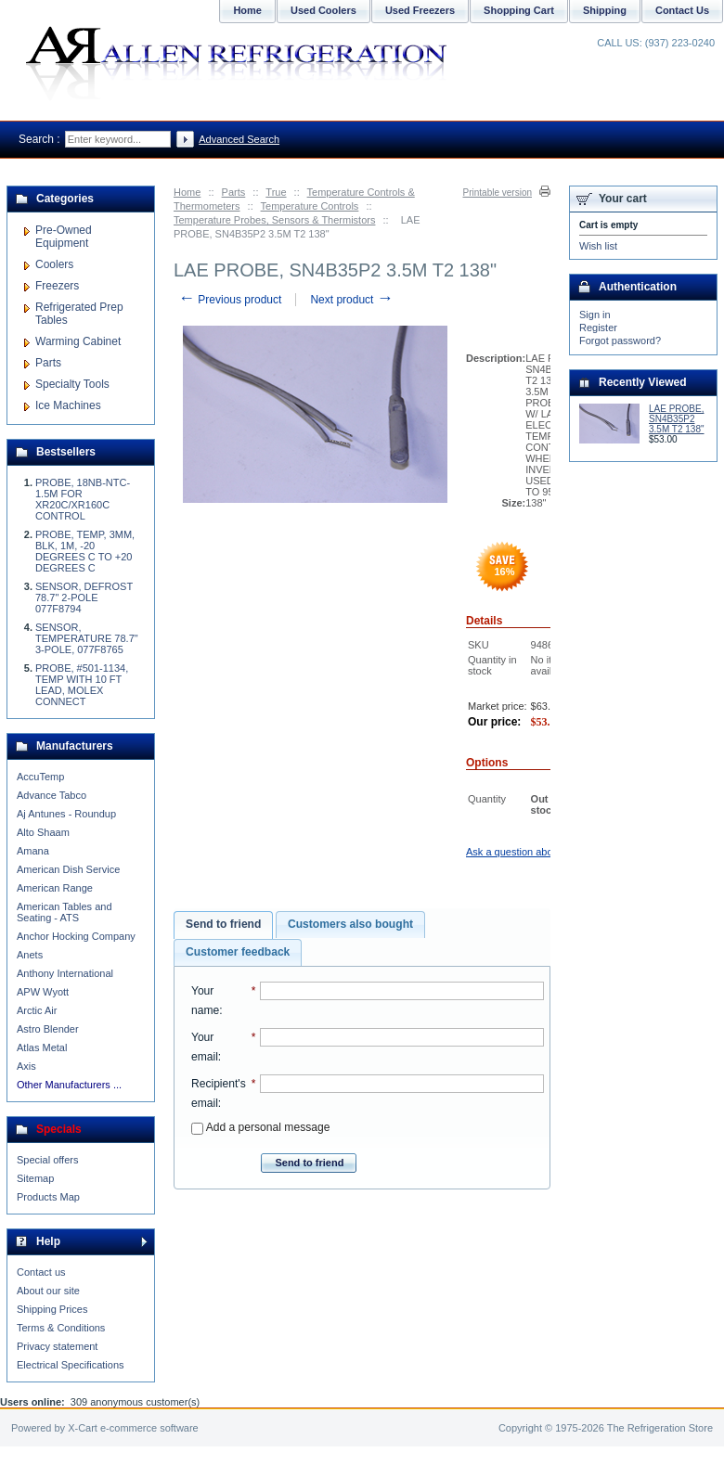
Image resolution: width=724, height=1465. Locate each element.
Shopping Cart (519, 10)
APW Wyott (43, 991)
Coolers (54, 264)
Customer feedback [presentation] (238, 951)
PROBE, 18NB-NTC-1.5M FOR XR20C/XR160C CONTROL (82, 499)
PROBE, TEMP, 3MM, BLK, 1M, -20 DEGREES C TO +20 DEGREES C (85, 551)
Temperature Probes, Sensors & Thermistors (274, 219)
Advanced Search (239, 139)
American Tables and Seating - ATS (64, 912)
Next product (351, 299)
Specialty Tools (72, 384)
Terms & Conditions (61, 1327)
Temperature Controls (310, 206)
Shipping (605, 10)
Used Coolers (323, 10)
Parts (234, 192)
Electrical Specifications (70, 1364)
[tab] (223, 925)
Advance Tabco (51, 795)
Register (598, 327)
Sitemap (35, 1178)
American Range (55, 887)
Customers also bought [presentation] (350, 924)
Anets (30, 954)
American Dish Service (68, 869)
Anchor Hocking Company (76, 936)
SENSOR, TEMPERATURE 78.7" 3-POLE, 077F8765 (86, 638)
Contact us (41, 1272)
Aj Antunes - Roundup (66, 813)
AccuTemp (40, 776)
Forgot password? (620, 340)
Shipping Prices (52, 1309)
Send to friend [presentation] (223, 924)
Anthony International (65, 973)
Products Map (48, 1196)
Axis (26, 1066)
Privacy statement (57, 1346)
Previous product (229, 299)
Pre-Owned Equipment (63, 237)
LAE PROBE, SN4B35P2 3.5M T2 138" (677, 419)
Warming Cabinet (78, 341)
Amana (33, 850)
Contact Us (682, 10)
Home (187, 192)
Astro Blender (48, 1028)
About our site (48, 1290)
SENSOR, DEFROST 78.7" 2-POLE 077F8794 (84, 597)
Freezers (57, 285)
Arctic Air (37, 1010)
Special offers (47, 1159)
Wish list (598, 245)
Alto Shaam (43, 832)
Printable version (497, 192)
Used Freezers (420, 10)
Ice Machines (68, 405)
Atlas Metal (42, 1047)
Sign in (595, 314)
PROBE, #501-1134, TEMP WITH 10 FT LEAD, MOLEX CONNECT (81, 684)
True (275, 192)
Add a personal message (260, 1127)
